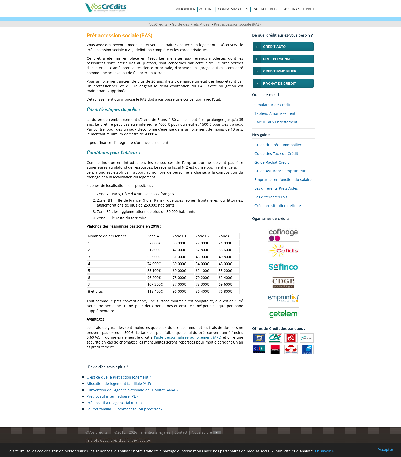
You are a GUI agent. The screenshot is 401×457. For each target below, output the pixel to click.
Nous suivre (206, 432)
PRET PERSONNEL (278, 59)
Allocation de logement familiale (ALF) (119, 383)
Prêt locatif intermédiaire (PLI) (112, 396)
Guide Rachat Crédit (271, 162)
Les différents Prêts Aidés (276, 188)
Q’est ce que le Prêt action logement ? (119, 377)
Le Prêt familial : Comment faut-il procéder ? (124, 409)
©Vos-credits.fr (98, 432)
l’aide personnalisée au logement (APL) (187, 337)
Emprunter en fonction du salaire (283, 179)
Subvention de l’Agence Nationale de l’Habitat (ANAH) (132, 389)
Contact (180, 432)
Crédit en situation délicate (277, 205)
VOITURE (206, 9)
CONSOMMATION (233, 9)
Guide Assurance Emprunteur (280, 170)
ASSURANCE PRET (299, 9)
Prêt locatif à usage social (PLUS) (114, 402)
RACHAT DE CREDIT (279, 83)
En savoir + (324, 451)
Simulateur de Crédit (272, 104)
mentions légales (155, 432)
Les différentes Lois (270, 197)
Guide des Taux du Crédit (276, 153)
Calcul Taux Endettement (275, 122)
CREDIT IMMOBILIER (279, 71)
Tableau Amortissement (274, 113)
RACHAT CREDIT (266, 9)
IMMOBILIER (184, 9)
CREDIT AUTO (274, 47)
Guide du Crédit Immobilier (278, 144)
